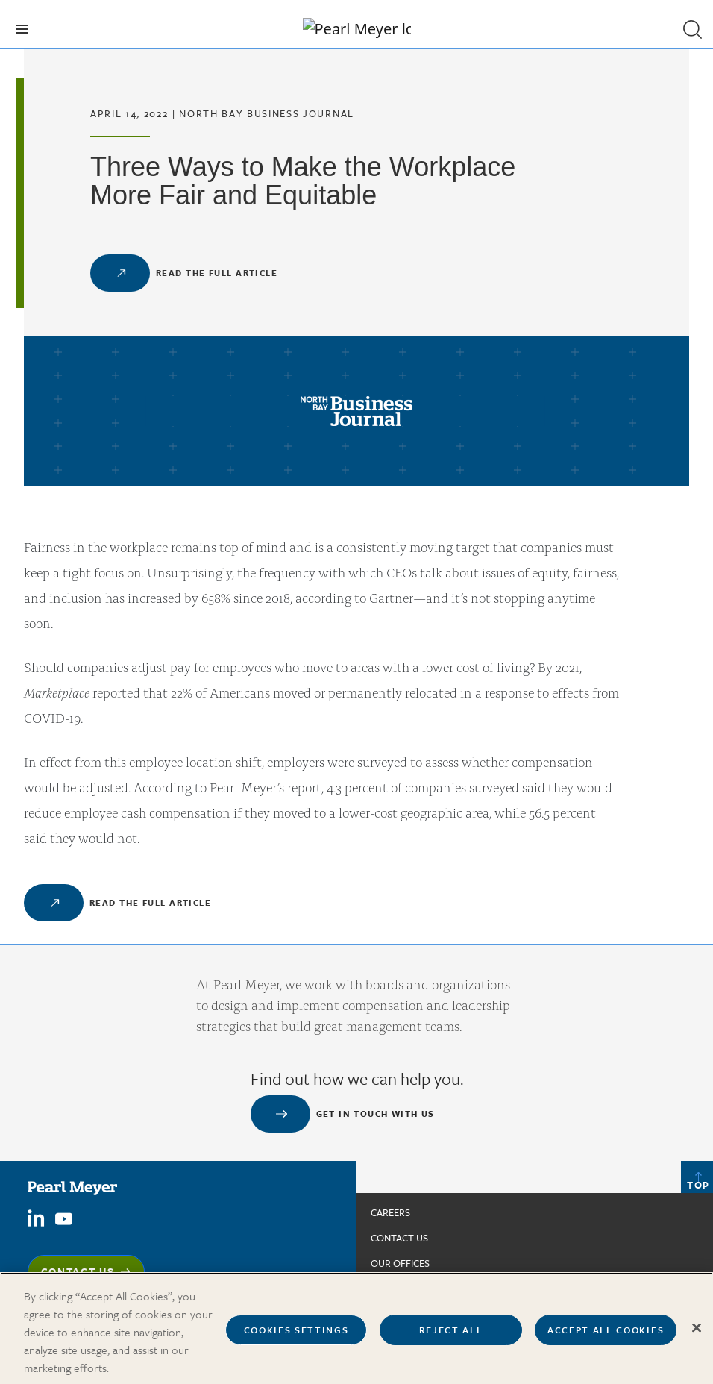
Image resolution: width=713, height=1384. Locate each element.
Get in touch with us (375, 1113)
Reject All (451, 1339)
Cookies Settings (296, 1339)
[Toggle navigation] (22, 29)
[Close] (696, 1337)
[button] (692, 29)
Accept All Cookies (605, 1339)
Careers (390, 1212)
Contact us (399, 1237)
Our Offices (400, 1263)
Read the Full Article (216, 272)
